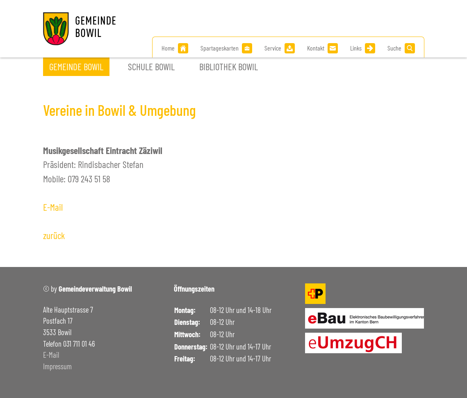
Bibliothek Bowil (228, 66)
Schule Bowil (151, 66)
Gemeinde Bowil (76, 66)
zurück (54, 235)
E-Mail (53, 207)
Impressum (57, 366)
